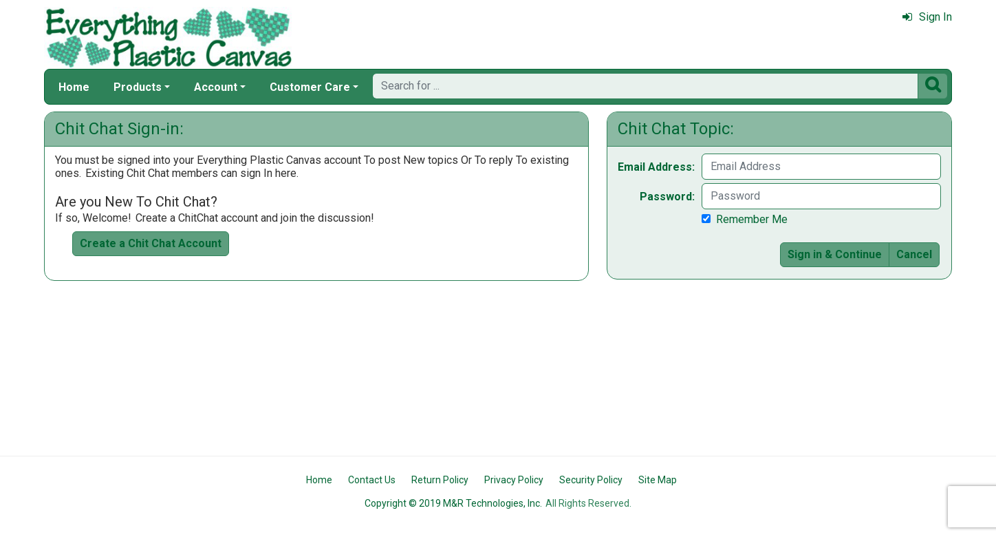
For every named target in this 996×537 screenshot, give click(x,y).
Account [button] (215, 87)
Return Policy (439, 479)
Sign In (927, 16)
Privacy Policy (513, 479)
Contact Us (372, 479)
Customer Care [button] (310, 87)
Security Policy (590, 479)
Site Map (657, 479)
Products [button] (137, 87)
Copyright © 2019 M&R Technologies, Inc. (453, 503)
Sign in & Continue (835, 254)
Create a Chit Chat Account (150, 243)
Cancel (914, 254)
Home (73, 87)
